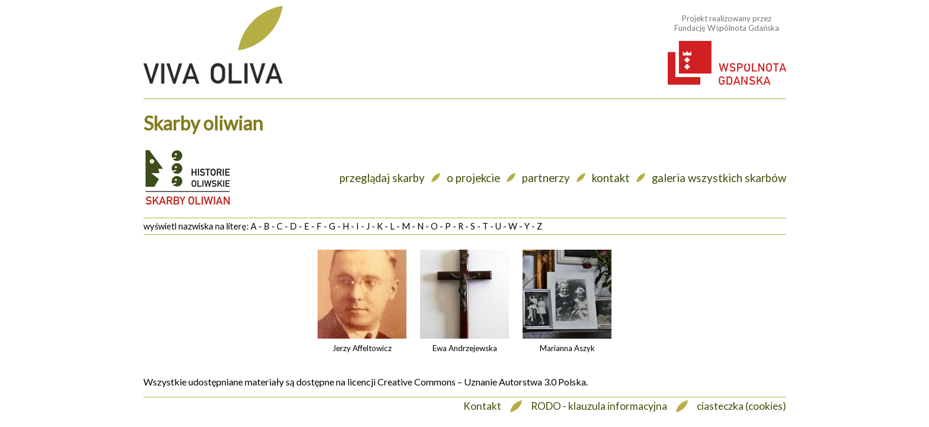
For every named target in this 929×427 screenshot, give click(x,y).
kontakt (611, 177)
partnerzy (546, 177)
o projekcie (473, 177)
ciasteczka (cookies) (741, 406)
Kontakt (482, 406)
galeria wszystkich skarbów (719, 177)
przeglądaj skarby (382, 177)
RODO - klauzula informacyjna (599, 406)
